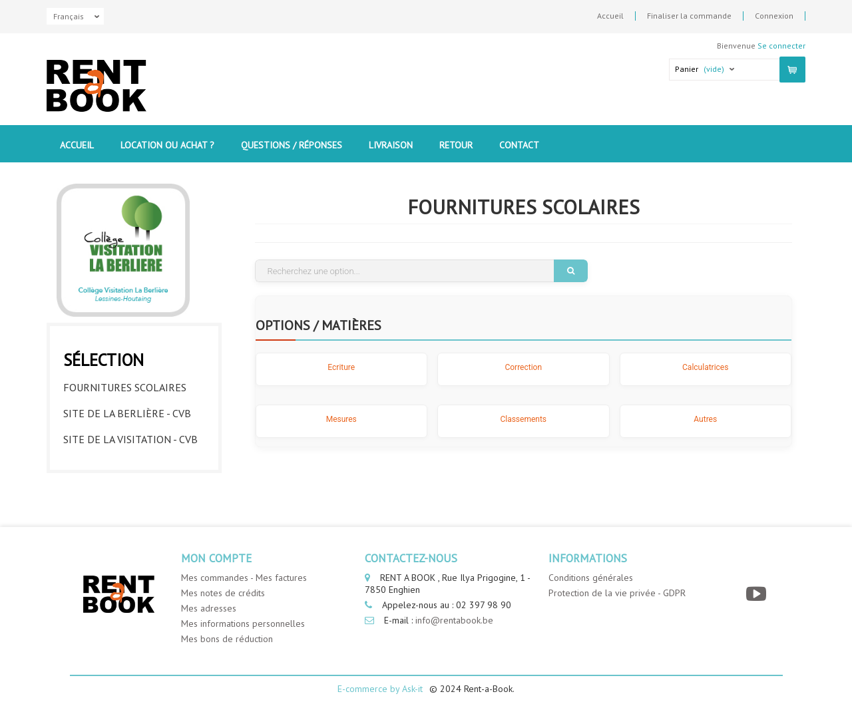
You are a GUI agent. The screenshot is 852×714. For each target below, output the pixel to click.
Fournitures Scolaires (124, 387)
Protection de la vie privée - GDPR (617, 593)
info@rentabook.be (454, 620)
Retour (456, 145)
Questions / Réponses (291, 145)
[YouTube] (757, 594)
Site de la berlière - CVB (127, 413)
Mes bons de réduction (227, 639)
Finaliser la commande (689, 16)
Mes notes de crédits (223, 593)
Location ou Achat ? (167, 145)
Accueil (610, 16)
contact (519, 145)
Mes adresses (208, 608)
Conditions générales (590, 578)
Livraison (391, 145)
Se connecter (781, 46)
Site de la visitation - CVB (130, 439)
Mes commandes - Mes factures (244, 578)
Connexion (774, 16)
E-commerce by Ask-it (380, 689)
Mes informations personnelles (243, 623)
